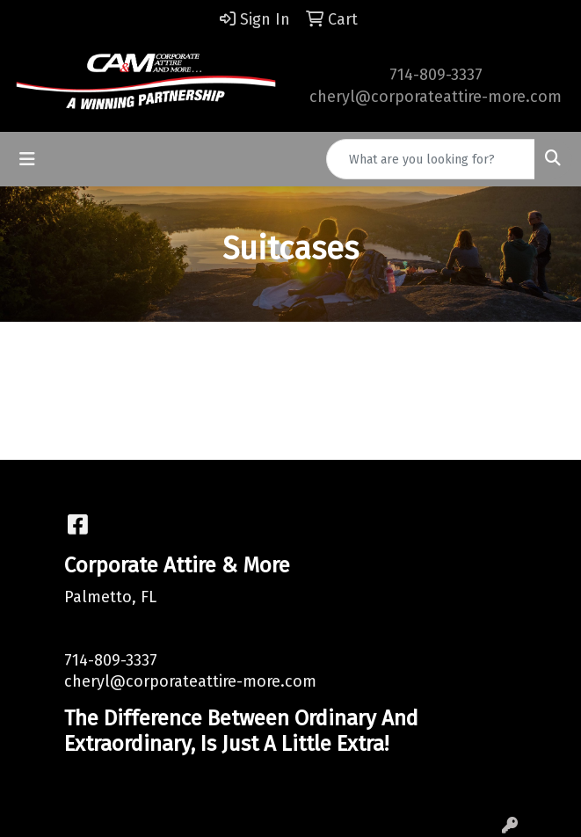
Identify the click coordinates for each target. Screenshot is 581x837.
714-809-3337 (436, 74)
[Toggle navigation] (27, 159)
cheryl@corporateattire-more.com (435, 96)
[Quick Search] (430, 159)
